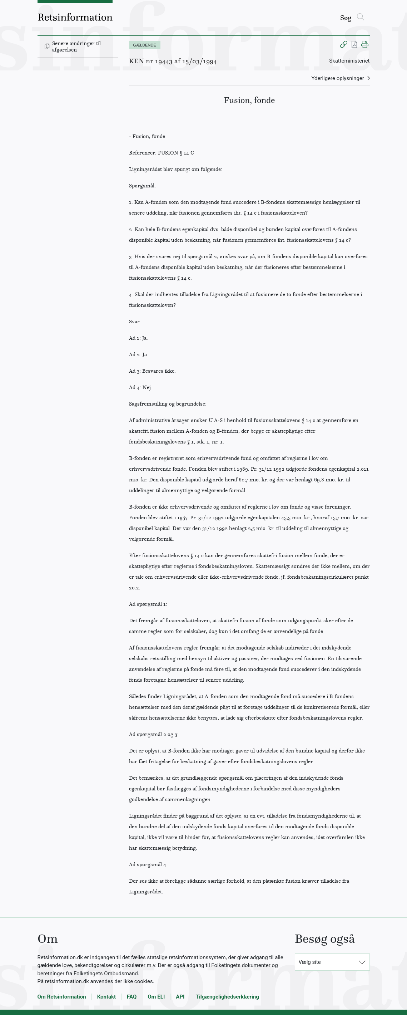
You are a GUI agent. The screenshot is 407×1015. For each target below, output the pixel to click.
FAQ (132, 997)
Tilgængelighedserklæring (227, 997)
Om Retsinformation (62, 997)
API (180, 997)
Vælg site (310, 962)
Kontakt (106, 997)
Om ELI (156, 997)
